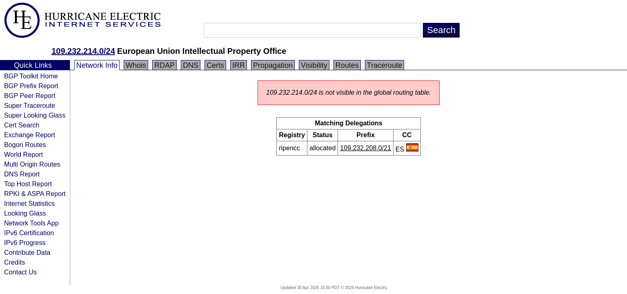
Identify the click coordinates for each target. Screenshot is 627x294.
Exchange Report (29, 134)
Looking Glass (25, 213)
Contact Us (20, 272)
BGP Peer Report (30, 95)
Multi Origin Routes (32, 164)
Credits (14, 262)
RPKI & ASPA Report (35, 193)
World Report (23, 154)
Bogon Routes (25, 144)
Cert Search (21, 125)
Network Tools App (31, 223)
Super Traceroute (29, 105)
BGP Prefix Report (31, 85)
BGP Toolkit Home (31, 76)
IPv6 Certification (29, 232)
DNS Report (22, 174)
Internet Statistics (29, 203)
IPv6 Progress (25, 242)
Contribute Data (27, 252)
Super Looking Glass (34, 115)
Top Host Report (28, 183)
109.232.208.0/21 (365, 148)
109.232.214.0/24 (83, 51)
